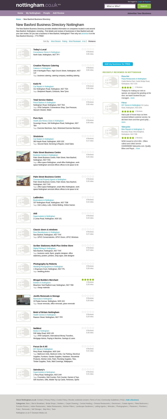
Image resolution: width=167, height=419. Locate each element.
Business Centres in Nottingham (45, 155)
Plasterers (133, 406)
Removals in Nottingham (42, 299)
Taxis (53, 409)
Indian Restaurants (38, 406)
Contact (40, 400)
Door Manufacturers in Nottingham (46, 232)
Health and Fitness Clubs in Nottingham (48, 121)
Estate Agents (127, 403)
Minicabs (111, 406)
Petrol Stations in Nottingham (44, 103)
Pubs (18, 409)
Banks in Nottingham (41, 331)
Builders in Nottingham (42, 283)
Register (147, 1)
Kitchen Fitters (69, 406)
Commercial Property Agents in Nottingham (49, 180)
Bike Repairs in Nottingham (132, 129)
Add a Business (132, 400)
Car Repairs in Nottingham (43, 87)
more (132, 98)
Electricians (116, 403)
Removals (26, 409)
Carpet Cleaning (72, 403)
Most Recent (56, 41)
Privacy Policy (49, 400)
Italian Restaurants (54, 406)
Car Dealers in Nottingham (43, 139)
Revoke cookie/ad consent (78, 400)
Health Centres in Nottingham (44, 315)
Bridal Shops (51, 403)
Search (143, 6)
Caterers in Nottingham (42, 68)
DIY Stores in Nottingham (131, 105)
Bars (28, 403)
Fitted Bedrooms (141, 403)
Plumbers (143, 406)
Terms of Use (95, 400)
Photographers (122, 406)
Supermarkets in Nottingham (44, 216)
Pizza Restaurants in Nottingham (134, 79)
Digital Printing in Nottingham (44, 248)
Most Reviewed (75, 41)
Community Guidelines (110, 400)
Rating (64, 41)
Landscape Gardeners (84, 406)
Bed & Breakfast (38, 403)
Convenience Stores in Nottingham (46, 52)
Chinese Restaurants (102, 403)
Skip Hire (46, 409)
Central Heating (86, 403)
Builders (60, 403)
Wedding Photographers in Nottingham (48, 267)
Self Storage (36, 409)
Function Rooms (22, 406)
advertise (84, 34)
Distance (91, 41)
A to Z (84, 41)
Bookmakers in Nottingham (43, 200)
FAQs (122, 400)
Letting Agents (100, 406)
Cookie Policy (62, 400)
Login (140, 1)
